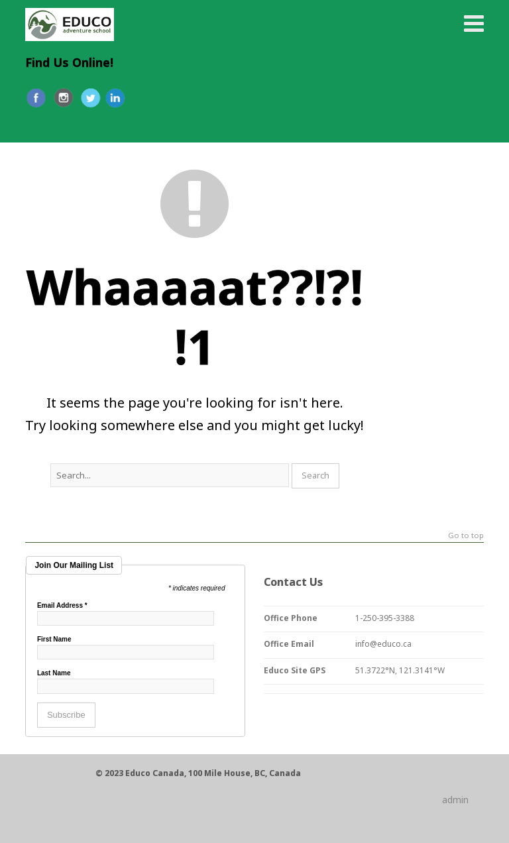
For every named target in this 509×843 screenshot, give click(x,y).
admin (455, 799)
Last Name (54, 673)
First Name (54, 639)
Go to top (466, 536)
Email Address (62, 605)
